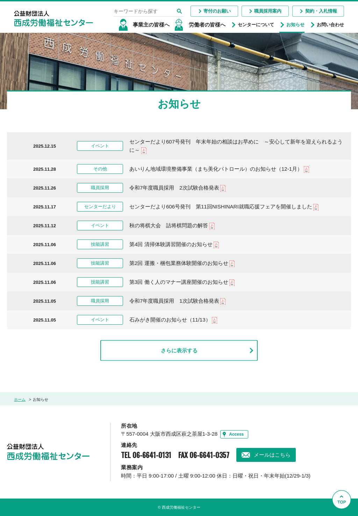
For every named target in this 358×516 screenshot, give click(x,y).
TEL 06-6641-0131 (146, 455)
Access (236, 434)
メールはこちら (272, 455)
